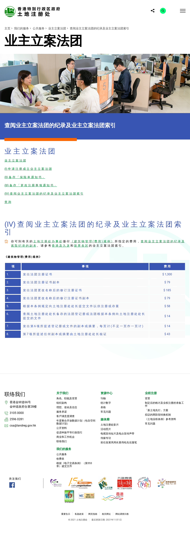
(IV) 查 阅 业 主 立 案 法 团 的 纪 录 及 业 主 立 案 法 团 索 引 (43, 193)
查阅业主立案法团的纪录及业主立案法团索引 (99, 28)
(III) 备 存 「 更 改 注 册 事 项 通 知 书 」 (30, 185)
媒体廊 (105, 419)
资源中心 (106, 393)
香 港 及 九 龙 (61, 245)
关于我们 (62, 393)
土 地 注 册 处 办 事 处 (47, 241)
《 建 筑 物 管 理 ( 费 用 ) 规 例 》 (92, 241)
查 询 (7, 202)
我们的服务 (21, 28)
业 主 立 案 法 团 (15, 160)
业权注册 (151, 393)
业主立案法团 (57, 28)
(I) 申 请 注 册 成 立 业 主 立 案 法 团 (28, 169)
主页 (7, 28)
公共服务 (39, 28)
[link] (33, 11)
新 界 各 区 (81, 245)
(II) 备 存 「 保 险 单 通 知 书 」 (24, 177)
